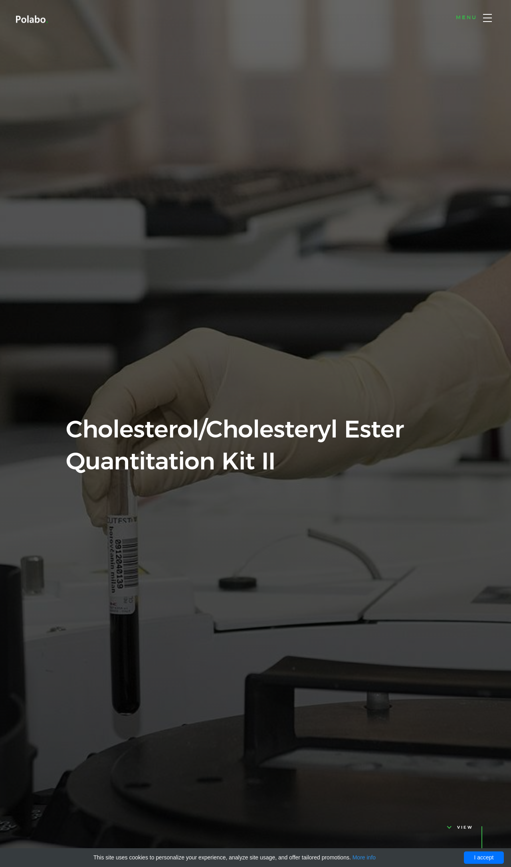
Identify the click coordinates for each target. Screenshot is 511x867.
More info (364, 857)
